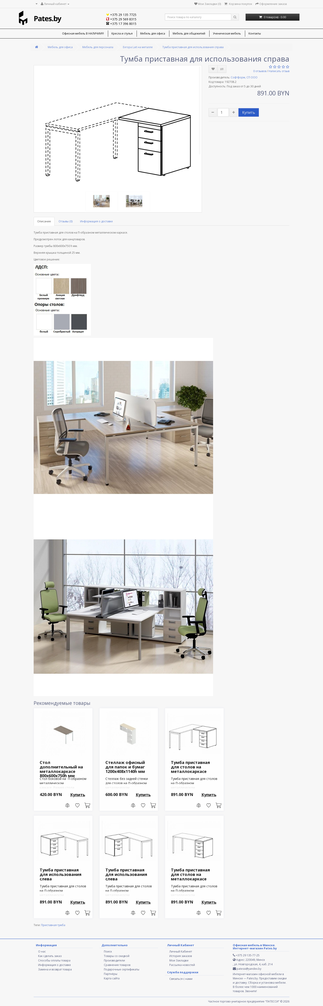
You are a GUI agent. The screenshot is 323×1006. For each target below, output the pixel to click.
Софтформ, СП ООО (244, 77)
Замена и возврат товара (55, 969)
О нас (42, 951)
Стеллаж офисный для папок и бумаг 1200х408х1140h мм (125, 767)
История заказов (180, 956)
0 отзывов (259, 71)
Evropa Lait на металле (138, 47)
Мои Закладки (178, 960)
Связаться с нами (180, 979)
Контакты (255, 33)
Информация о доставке (96, 221)
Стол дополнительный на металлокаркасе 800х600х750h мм (61, 769)
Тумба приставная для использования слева (60, 874)
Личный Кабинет (180, 951)
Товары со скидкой (116, 956)
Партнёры (110, 974)
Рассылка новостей (182, 965)
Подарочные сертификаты (121, 969)
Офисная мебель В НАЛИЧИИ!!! (83, 33)
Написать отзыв (278, 71)
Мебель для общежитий (189, 33)
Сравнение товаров (117, 965)
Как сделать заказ (49, 956)
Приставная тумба (53, 925)
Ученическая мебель (227, 33)
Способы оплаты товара (54, 960)
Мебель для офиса (152, 33)
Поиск (108, 951)
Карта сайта (112, 978)
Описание (44, 221)
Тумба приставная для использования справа (193, 47)
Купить (248, 112)
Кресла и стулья (122, 33)
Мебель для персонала (97, 47)
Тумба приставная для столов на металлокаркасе (190, 767)
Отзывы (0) (65, 221)
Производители (114, 960)
